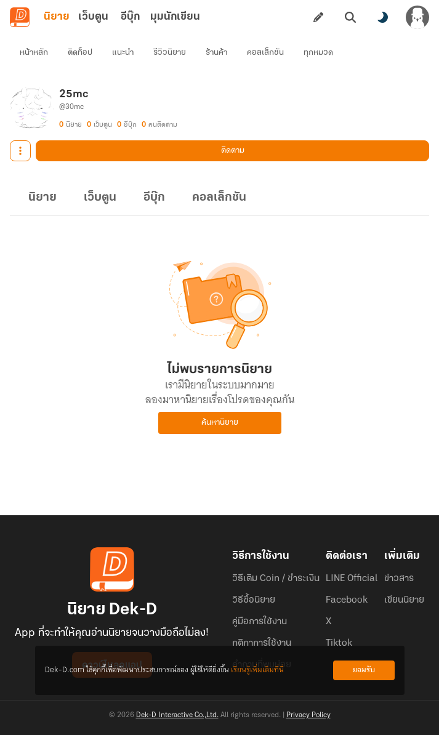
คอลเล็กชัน (265, 52)
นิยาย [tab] (57, 17)
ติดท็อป (80, 52)
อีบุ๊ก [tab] (130, 17)
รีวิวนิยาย (169, 52)
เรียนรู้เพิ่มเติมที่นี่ (257, 670)
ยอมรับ (364, 670)
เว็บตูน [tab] (93, 17)
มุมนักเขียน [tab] (175, 17)
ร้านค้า (216, 52)
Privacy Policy (308, 715)
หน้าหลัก (34, 52)
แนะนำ (123, 52)
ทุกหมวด (318, 52)
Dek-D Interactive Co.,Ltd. (177, 715)
